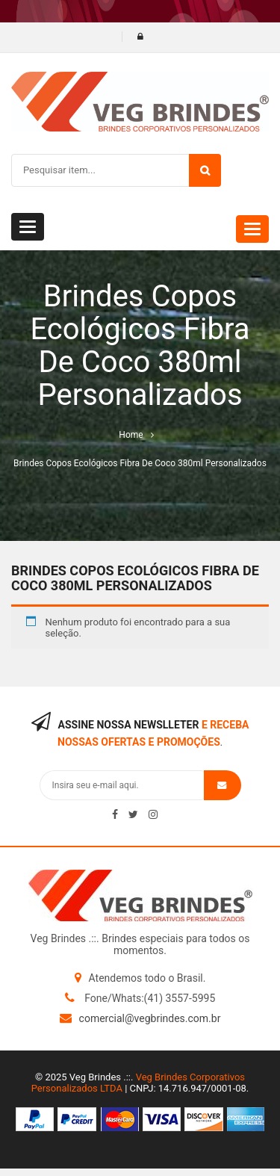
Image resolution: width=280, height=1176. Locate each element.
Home (131, 435)
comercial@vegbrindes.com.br (150, 1018)
